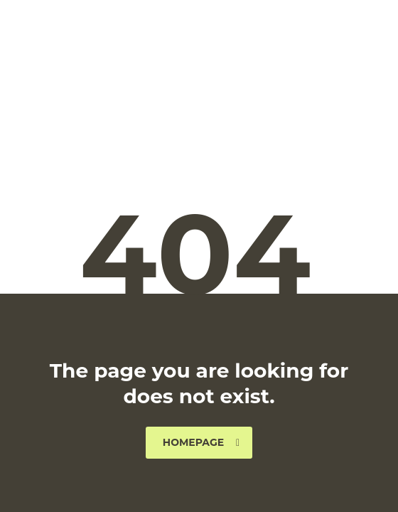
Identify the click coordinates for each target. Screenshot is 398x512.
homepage (201, 442)
